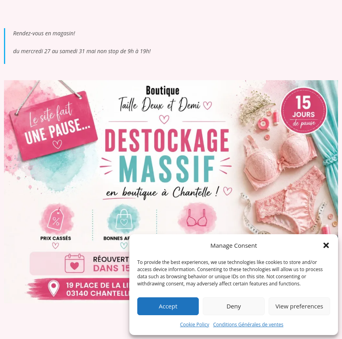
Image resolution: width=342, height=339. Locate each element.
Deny (234, 306)
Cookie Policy (194, 324)
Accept (168, 306)
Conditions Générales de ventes (248, 324)
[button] (326, 245)
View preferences (299, 306)
